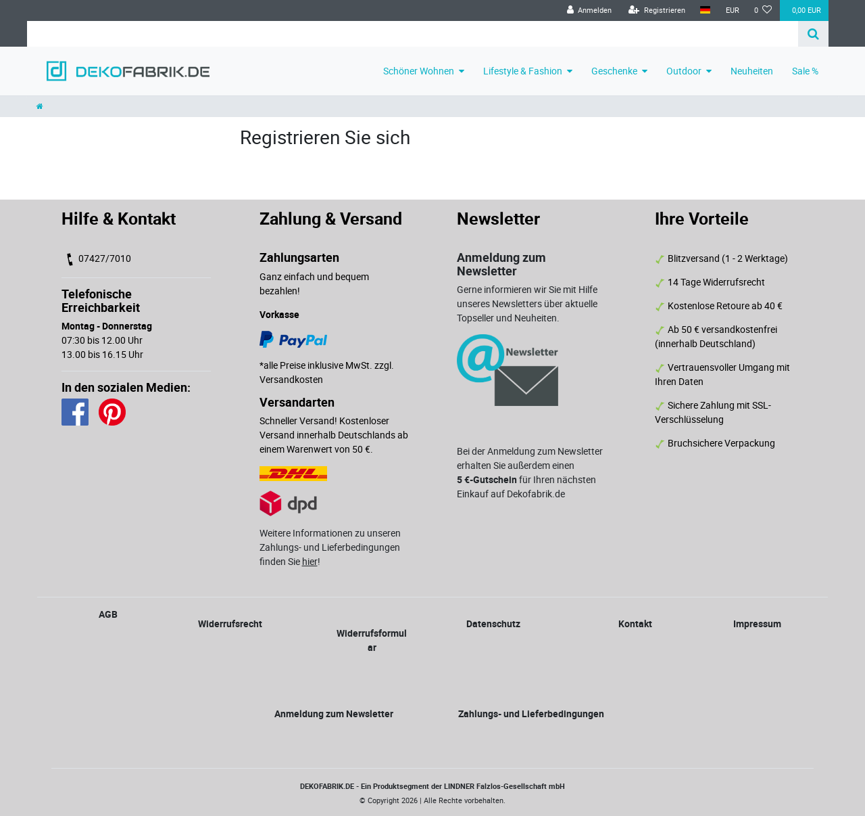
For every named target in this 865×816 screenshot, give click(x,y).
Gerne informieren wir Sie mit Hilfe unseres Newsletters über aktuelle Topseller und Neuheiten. (527, 303)
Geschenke (614, 70)
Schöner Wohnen (418, 70)
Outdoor (683, 70)
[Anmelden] (589, 10)
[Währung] (732, 10)
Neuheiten (752, 70)
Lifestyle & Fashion (522, 70)
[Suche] (813, 34)
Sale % (805, 70)
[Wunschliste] (763, 10)
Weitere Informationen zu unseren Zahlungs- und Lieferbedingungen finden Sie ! (330, 547)
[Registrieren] (657, 10)
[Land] (705, 10)
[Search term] (412, 34)
